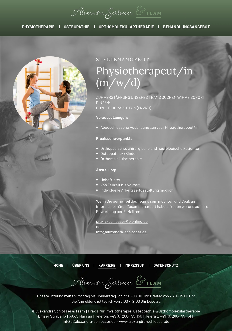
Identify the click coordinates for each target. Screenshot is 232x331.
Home (58, 265)
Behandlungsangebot (186, 26)
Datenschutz (166, 265)
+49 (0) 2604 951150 (126, 315)
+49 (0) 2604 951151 (175, 315)
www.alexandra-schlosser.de (144, 321)
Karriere (106, 265)
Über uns (80, 265)
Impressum (135, 265)
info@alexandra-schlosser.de (121, 231)
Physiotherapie (38, 26)
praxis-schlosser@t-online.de (122, 221)
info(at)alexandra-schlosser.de (89, 321)
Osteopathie (77, 26)
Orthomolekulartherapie (126, 26)
